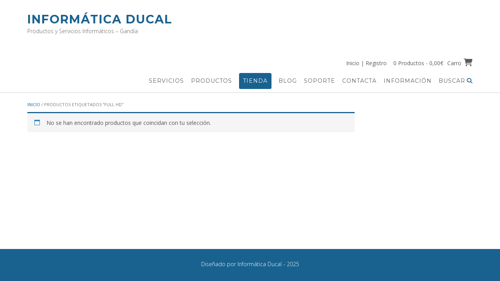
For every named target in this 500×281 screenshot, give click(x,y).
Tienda (255, 80)
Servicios (166, 80)
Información (408, 80)
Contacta (359, 80)
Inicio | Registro (366, 63)
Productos (211, 80)
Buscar (456, 80)
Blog (288, 80)
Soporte (319, 80)
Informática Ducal (99, 19)
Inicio (33, 104)
